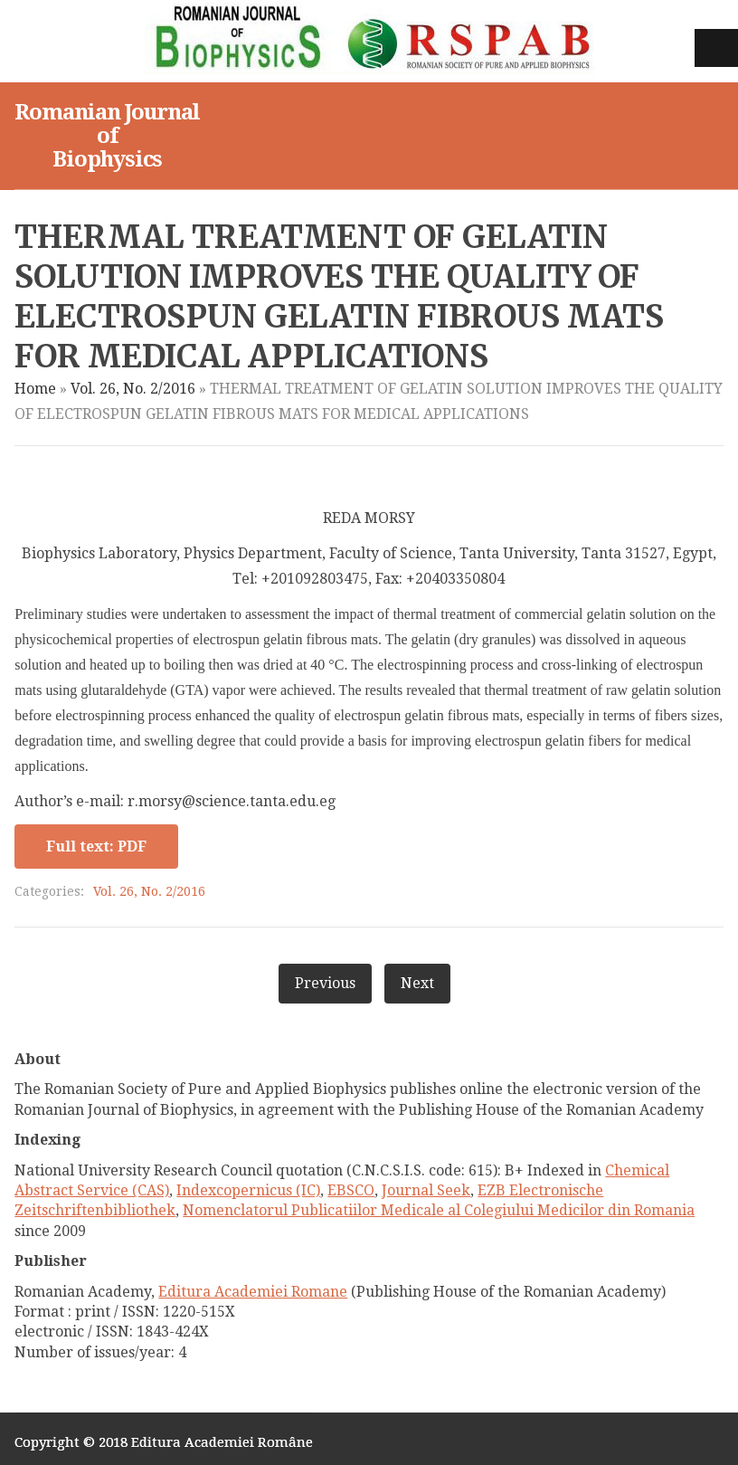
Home (35, 388)
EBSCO (350, 1190)
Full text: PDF (96, 846)
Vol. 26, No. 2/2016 (133, 388)
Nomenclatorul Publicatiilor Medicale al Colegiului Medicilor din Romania (439, 1210)
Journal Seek (426, 1190)
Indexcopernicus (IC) (248, 1190)
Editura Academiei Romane (252, 1291)
